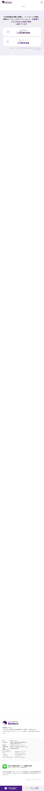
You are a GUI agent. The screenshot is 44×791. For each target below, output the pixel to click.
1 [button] (20, 6)
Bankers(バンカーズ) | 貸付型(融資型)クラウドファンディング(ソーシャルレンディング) (7, 2)
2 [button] (23, 6)
